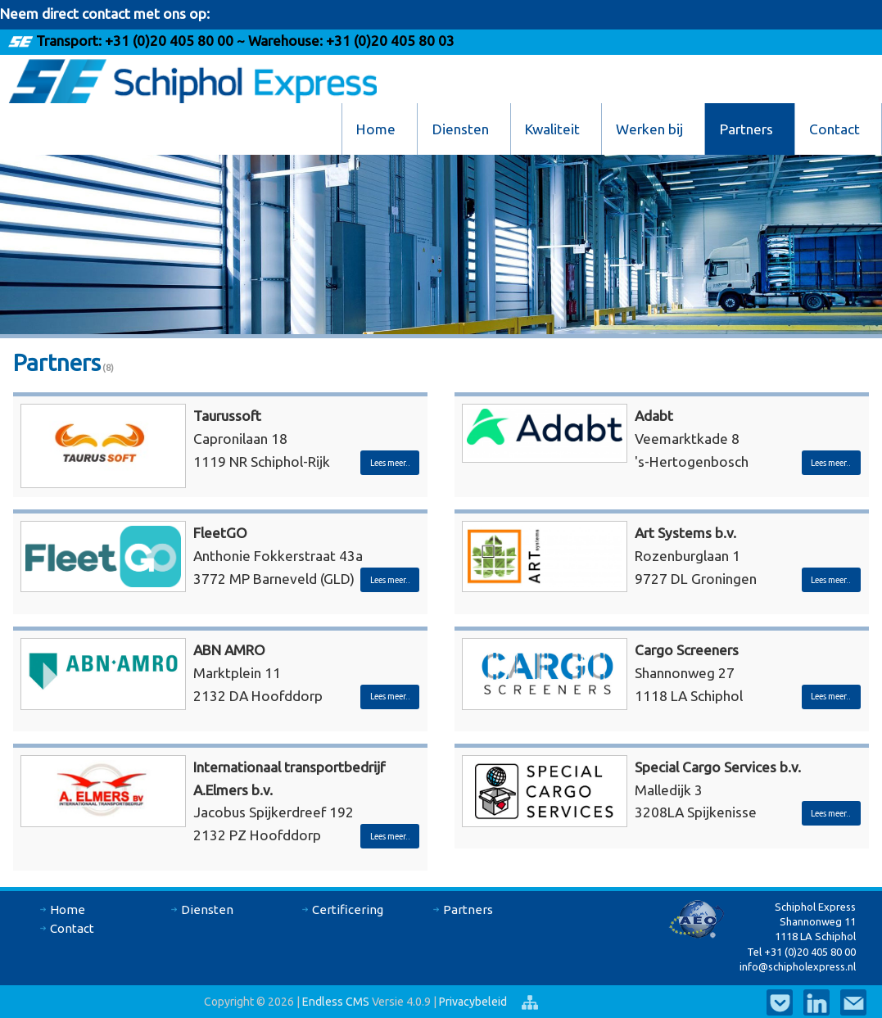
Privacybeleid (474, 1001)
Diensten (460, 129)
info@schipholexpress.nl (798, 966)
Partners (746, 129)
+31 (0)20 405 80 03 (389, 40)
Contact (834, 129)
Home (376, 129)
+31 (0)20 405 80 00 (169, 40)
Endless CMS (335, 1001)
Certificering (347, 909)
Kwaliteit (552, 129)
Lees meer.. (390, 463)
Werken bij (649, 129)
